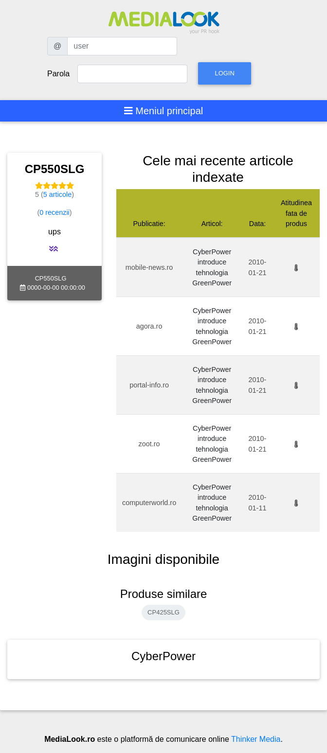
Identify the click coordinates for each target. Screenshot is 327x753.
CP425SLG (163, 612)
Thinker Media (255, 739)
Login (224, 73)
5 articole (57, 194)
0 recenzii (54, 212)
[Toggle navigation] (163, 111)
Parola (58, 74)
